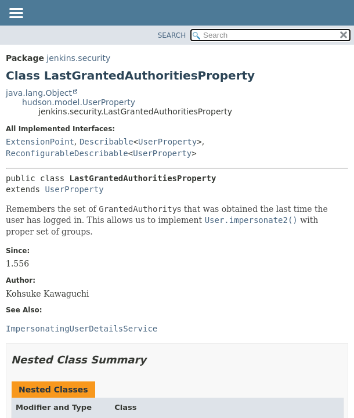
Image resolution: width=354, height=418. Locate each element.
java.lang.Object (39, 93)
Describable (106, 141)
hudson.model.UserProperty (78, 102)
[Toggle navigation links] (16, 14)
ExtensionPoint (40, 141)
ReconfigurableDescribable (67, 153)
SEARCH (172, 35)
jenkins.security (78, 58)
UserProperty (167, 141)
